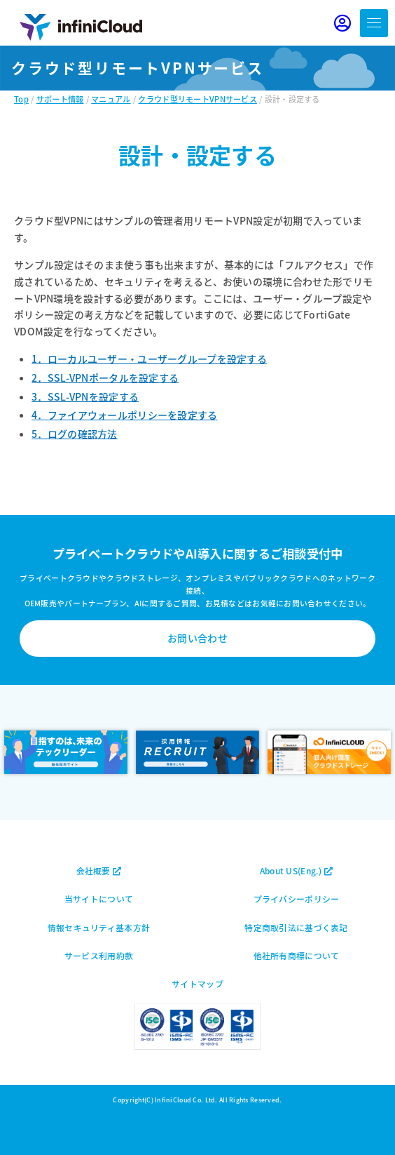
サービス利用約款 (98, 955)
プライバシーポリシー (297, 898)
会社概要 (99, 870)
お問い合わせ (197, 638)
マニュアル (110, 99)
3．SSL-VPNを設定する (85, 396)
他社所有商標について (297, 955)
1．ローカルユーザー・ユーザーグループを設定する (149, 359)
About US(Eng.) (296, 870)
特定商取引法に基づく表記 (295, 927)
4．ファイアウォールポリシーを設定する (124, 415)
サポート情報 (60, 99)
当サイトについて (98, 898)
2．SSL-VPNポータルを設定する (105, 377)
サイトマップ (197, 983)
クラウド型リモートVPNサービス (197, 99)
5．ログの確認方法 (75, 434)
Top (21, 99)
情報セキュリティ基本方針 (99, 927)
